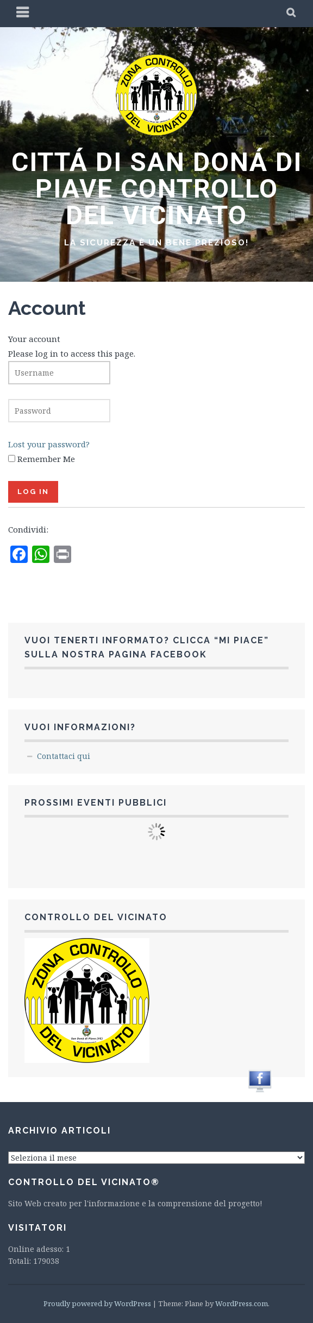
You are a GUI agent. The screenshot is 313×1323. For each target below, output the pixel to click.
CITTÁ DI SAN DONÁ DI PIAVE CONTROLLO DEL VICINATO (156, 189)
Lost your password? (49, 444)
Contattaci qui (63, 756)
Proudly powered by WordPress (97, 1303)
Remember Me (46, 458)
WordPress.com (241, 1303)
